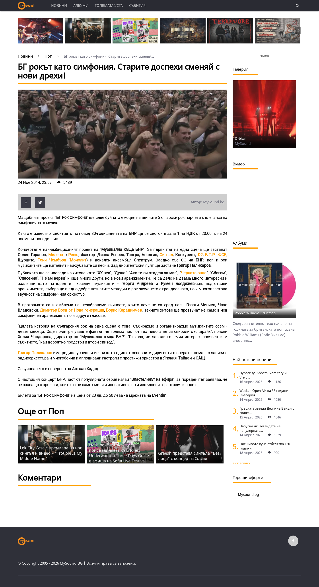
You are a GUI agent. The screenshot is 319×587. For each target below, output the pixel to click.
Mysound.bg (248, 494)
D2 (200, 254)
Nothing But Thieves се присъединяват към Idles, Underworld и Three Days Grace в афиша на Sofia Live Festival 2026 (119, 455)
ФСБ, (222, 254)
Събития (137, 5)
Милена (55, 254)
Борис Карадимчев (124, 310)
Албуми (80, 5)
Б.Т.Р (210, 254)
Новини (59, 5)
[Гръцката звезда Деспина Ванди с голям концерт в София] (234, 411)
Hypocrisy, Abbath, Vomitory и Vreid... (263, 375)
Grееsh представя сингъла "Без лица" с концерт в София (189, 455)
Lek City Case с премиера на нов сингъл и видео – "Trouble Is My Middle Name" (51, 453)
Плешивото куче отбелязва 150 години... (264, 446)
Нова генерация (89, 310)
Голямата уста (109, 5)
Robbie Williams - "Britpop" (256, 313)
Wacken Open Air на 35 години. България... (264, 392)
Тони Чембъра (52, 260)
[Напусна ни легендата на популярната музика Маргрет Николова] (234, 428)
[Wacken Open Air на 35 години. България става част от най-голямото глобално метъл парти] (234, 393)
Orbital (240, 138)
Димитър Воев (53, 310)
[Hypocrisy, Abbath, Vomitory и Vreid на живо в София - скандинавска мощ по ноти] (234, 375)
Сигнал (166, 254)
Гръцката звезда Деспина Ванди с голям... (266, 410)
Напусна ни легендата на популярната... (259, 428)
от (70, 310)
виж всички (242, 463)
